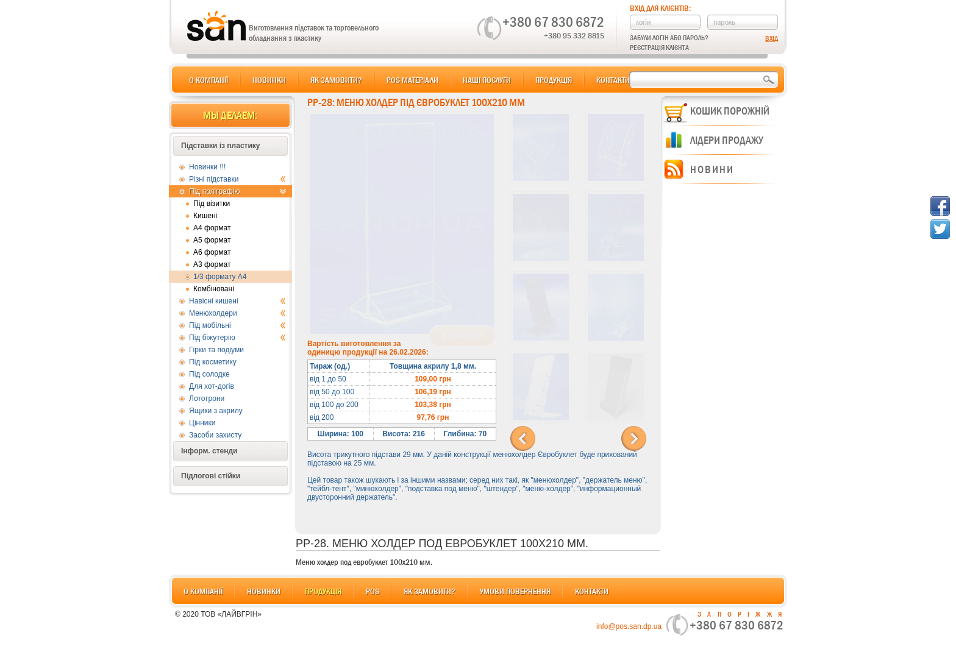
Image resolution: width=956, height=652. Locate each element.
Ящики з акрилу (216, 410)
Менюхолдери (237, 313)
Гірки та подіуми (216, 349)
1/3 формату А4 (220, 276)
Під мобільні (237, 325)
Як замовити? (336, 80)
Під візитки (211, 203)
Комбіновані (213, 289)
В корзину (462, 336)
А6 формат (211, 252)
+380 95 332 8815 (574, 35)
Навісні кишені (237, 301)
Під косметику (213, 362)
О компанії (208, 80)
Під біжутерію (237, 337)
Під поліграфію (237, 191)
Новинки (269, 80)
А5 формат (211, 240)
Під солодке (209, 374)
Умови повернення (515, 591)
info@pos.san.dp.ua (629, 626)
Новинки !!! (207, 167)
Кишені (205, 215)
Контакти (613, 80)
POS (372, 591)
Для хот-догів (211, 386)
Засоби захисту (215, 435)
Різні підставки (237, 179)
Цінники (202, 423)
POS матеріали (412, 80)
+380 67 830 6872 (553, 22)
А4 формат (211, 228)
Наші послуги (487, 80)
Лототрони (206, 398)
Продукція (553, 80)
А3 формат (211, 264)
